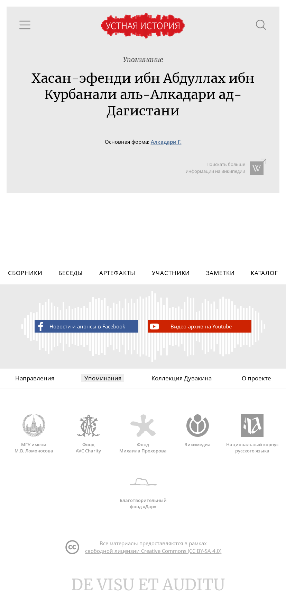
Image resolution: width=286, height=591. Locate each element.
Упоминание (143, 60)
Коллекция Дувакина (181, 378)
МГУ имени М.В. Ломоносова (34, 434)
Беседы (70, 273)
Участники (171, 273)
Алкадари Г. (166, 141)
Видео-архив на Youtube (190, 326)
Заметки (220, 273)
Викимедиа (197, 431)
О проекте (256, 378)
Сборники (25, 273)
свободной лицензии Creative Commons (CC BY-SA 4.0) (153, 550)
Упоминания (102, 378)
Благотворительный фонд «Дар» (143, 490)
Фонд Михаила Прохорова (143, 434)
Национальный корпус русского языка (252, 434)
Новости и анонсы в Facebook (80, 326)
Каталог (264, 273)
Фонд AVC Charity (88, 434)
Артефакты (117, 273)
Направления (34, 378)
